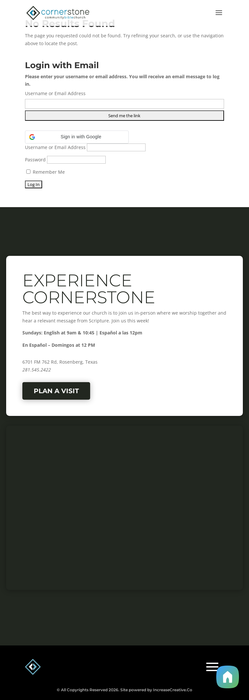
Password (35, 159)
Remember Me (45, 172)
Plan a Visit (56, 391)
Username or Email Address (55, 93)
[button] (77, 137)
